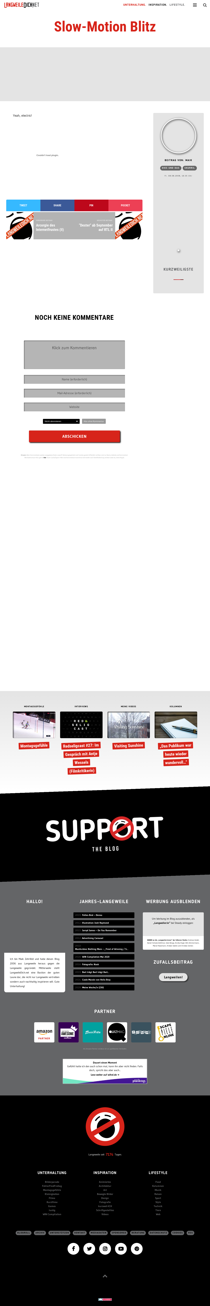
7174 (109, 1154)
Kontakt (79, 1233)
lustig (52, 1210)
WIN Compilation (52, 1214)
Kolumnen (158, 1186)
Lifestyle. (177, 5)
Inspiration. (158, 5)
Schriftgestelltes (105, 1210)
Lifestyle (158, 1173)
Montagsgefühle (52, 1190)
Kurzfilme (52, 1202)
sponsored (119, 1233)
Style (158, 1202)
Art (105, 1190)
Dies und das (171, 168)
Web (158, 1214)
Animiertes (105, 1181)
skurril (190, 168)
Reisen (158, 1194)
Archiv (40, 1233)
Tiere (158, 1210)
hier (45, 457)
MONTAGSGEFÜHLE (34, 707)
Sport (158, 1198)
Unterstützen (59, 1233)
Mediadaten (98, 1233)
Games (52, 1206)
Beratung (138, 1233)
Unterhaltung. (134, 5)
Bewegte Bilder (105, 1194)
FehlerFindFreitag (52, 1186)
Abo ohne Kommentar (94, 421)
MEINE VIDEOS (128, 707)
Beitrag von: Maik (178, 160)
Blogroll (23, 1233)
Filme (52, 1198)
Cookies (178, 1233)
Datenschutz (158, 1233)
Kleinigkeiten (52, 1194)
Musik (158, 1190)
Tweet (23, 205)
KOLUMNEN (176, 707)
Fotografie (105, 1202)
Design (105, 1198)
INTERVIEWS (81, 707)
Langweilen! (173, 977)
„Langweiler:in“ (161, 922)
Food (158, 1181)
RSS (190, 1233)
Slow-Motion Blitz (105, 26)
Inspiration (105, 1173)
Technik (158, 1206)
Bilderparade (52, 1181)
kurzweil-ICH (105, 1206)
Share (57, 205)
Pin (91, 205)
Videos (105, 1214)
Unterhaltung (52, 1173)
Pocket (125, 205)
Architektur (105, 1186)
